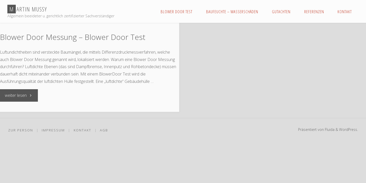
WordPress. (348, 129)
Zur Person (20, 130)
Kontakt (82, 130)
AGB (104, 130)
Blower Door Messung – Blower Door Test (72, 37)
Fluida (328, 129)
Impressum (53, 130)
